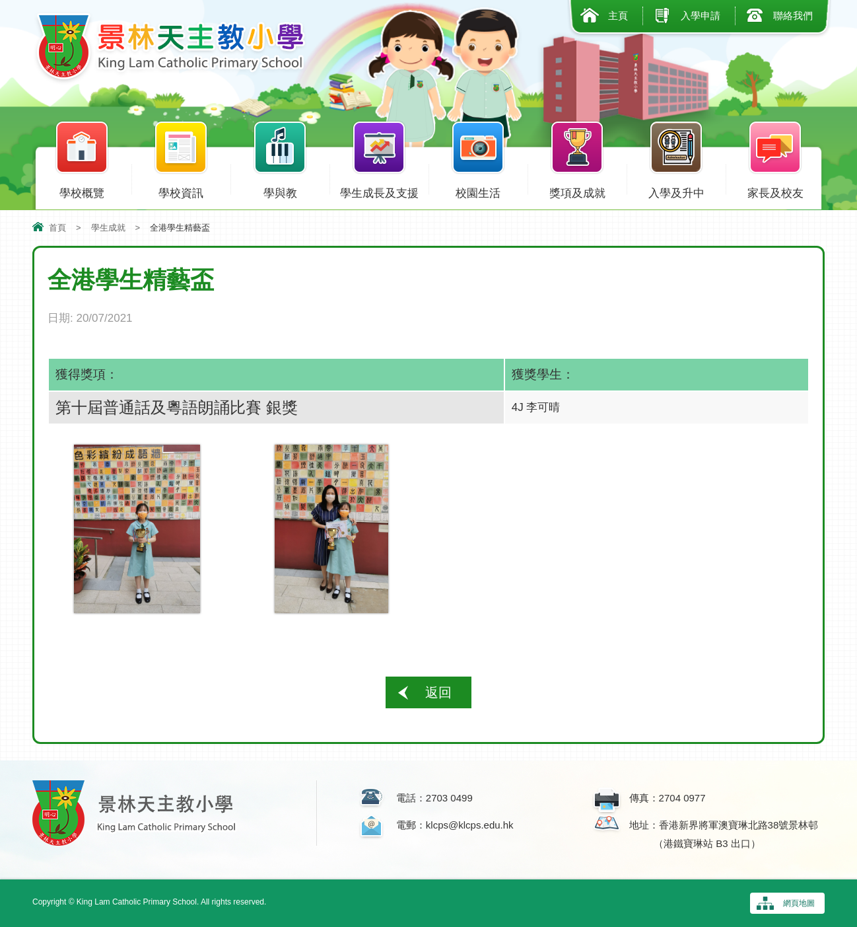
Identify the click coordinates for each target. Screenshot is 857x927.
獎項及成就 (577, 190)
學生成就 (108, 228)
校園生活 (478, 190)
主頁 (618, 15)
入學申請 (700, 15)
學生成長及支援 (378, 190)
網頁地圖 (799, 903)
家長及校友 (775, 190)
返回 (438, 692)
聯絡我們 (793, 15)
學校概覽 (81, 190)
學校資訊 (180, 190)
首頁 (57, 228)
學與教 (279, 190)
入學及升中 (676, 190)
